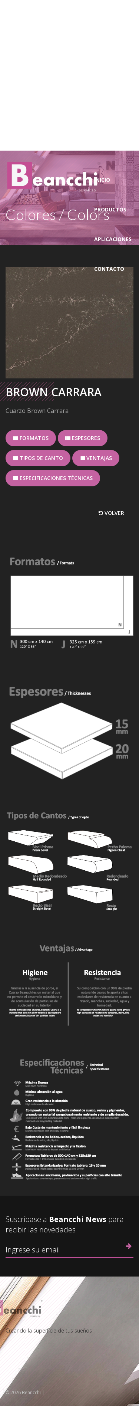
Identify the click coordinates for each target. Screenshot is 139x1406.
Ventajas (96, 457)
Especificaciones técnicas (53, 478)
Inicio (102, 179)
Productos (110, 209)
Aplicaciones (113, 239)
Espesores (82, 437)
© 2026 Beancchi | (25, 1392)
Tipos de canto (38, 457)
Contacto (109, 268)
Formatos (31, 437)
